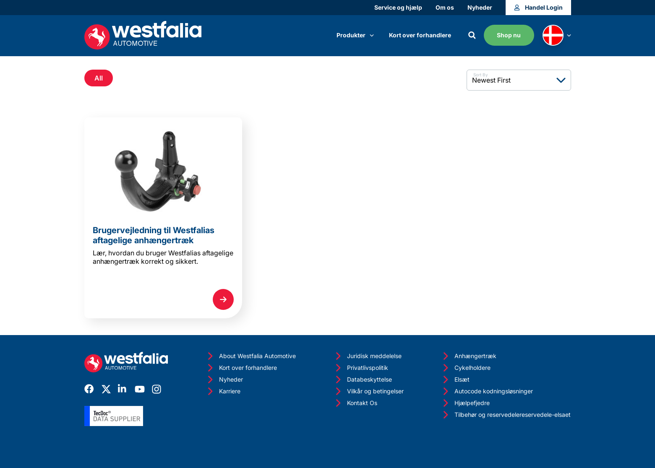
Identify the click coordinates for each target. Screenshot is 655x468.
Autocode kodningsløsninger (487, 391)
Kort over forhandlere (420, 35)
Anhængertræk (468, 356)
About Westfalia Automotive (251, 356)
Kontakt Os (355, 403)
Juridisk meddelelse (368, 356)
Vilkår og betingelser (369, 391)
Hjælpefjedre (465, 403)
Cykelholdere (466, 368)
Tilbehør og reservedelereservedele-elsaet (506, 415)
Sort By (480, 74)
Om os (445, 7)
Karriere (223, 391)
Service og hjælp (398, 7)
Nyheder (479, 7)
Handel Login (538, 7)
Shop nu (509, 35)
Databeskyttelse (363, 379)
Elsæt (455, 379)
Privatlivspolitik (361, 368)
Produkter (355, 35)
